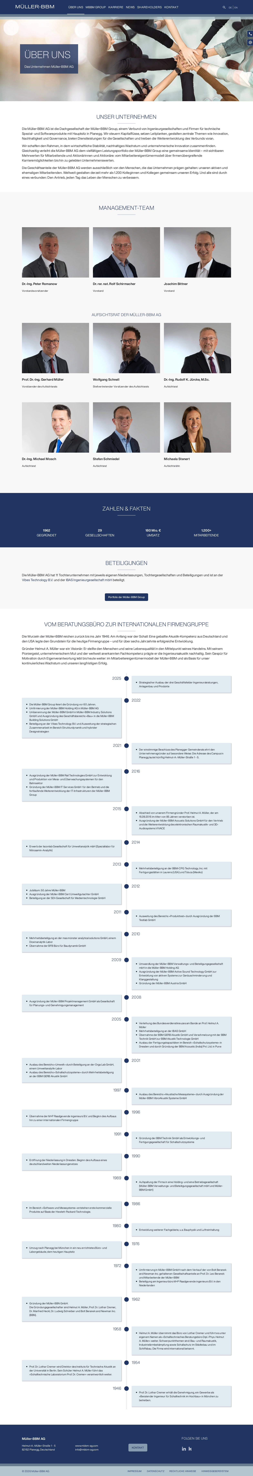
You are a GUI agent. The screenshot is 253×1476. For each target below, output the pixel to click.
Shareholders (149, 7)
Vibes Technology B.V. (38, 580)
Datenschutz (155, 1471)
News (130, 7)
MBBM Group (96, 7)
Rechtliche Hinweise (182, 1471)
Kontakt (171, 7)
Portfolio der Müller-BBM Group (126, 597)
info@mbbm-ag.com (86, 1449)
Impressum (135, 1471)
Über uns (75, 7)
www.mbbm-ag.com (86, 1446)
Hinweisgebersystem (215, 1471)
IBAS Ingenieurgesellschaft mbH (89, 580)
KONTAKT (138, 1448)
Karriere (115, 7)
